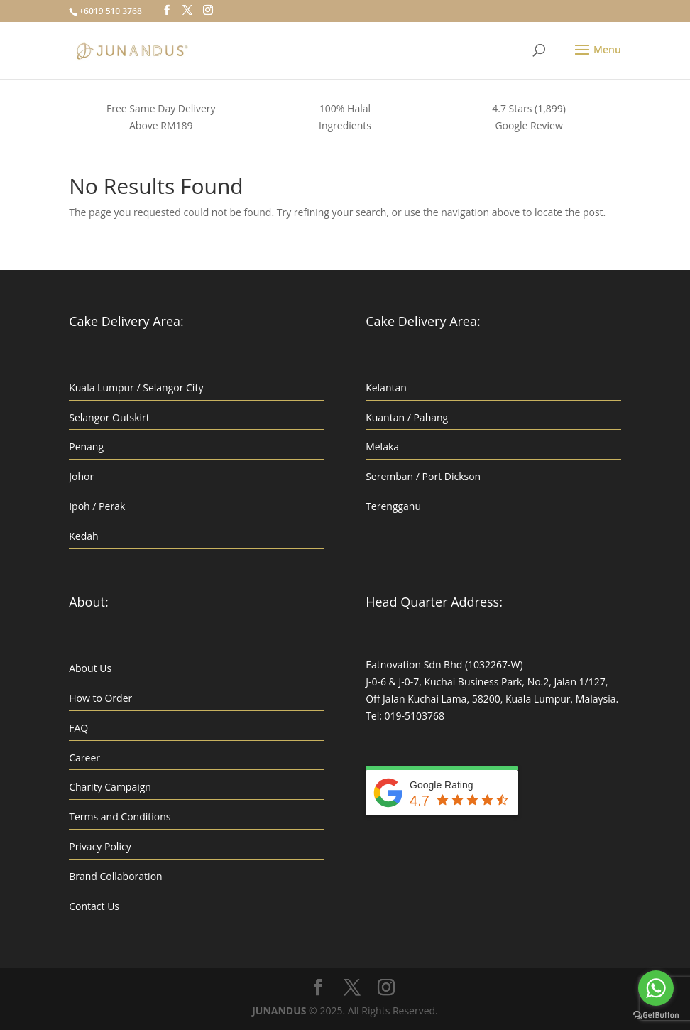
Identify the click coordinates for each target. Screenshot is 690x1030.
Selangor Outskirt (109, 417)
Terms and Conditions (119, 816)
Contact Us (94, 906)
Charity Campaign (110, 786)
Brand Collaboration (115, 876)
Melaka (382, 446)
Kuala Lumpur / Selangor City (136, 387)
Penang (86, 446)
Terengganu (393, 506)
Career (84, 757)
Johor (81, 476)
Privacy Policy (100, 846)
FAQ (78, 727)
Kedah (83, 536)
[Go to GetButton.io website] (656, 1015)
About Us (90, 668)
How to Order (100, 698)
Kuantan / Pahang (407, 417)
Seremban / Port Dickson (423, 476)
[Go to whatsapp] (656, 988)
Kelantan (386, 387)
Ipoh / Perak (97, 506)
